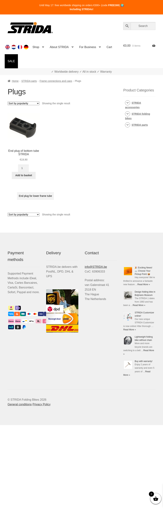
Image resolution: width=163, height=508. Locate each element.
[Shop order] (23, 103)
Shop (35, 47)
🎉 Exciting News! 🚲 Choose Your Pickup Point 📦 (143, 270)
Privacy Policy (42, 404)
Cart (109, 47)
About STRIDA (59, 47)
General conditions (20, 404)
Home (15, 81)
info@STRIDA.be (96, 266)
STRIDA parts (29, 81)
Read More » (143, 284)
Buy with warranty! (143, 361)
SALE (11, 61)
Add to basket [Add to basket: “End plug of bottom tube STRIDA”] (23, 175)
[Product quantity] (23, 168)
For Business (87, 47)
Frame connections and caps (56, 81)
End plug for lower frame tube (35, 195)
